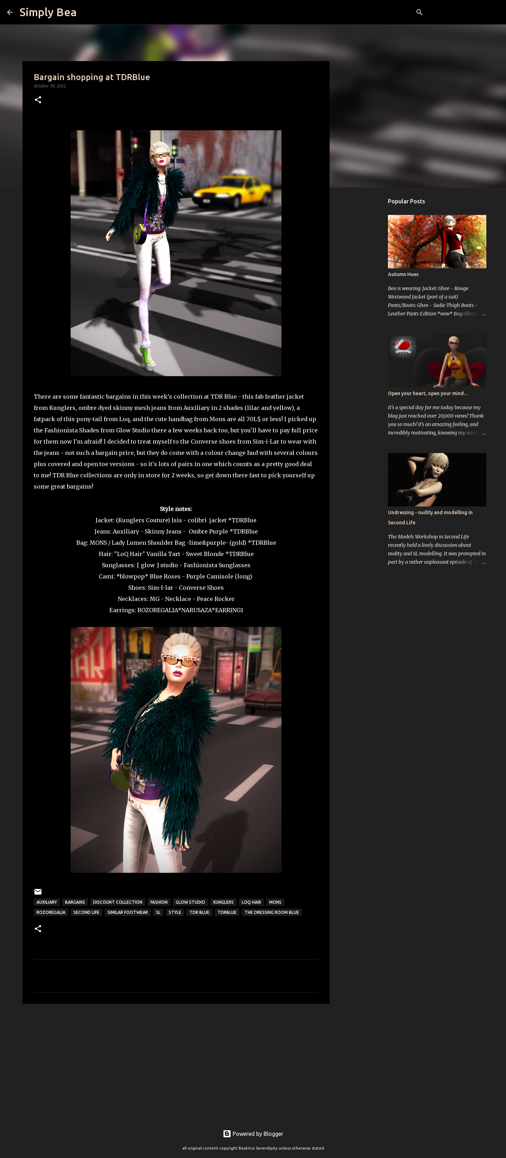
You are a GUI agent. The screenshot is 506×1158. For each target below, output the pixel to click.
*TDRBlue (242, 520)
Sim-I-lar (161, 587)
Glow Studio (190, 902)
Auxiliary (47, 902)
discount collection (117, 902)
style (175, 912)
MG (155, 598)
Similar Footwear (128, 912)
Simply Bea (48, 12)
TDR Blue (199, 912)
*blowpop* (132, 576)
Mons (275, 902)
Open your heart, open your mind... (427, 393)
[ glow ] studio (156, 565)
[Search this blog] (463, 12)
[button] (38, 100)
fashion (159, 902)
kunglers (223, 902)
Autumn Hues (403, 274)
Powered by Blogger (253, 1134)
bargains (75, 902)
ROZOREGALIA (157, 610)
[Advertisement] (176, 1063)
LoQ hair (251, 902)
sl (158, 912)
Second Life (86, 912)
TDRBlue (227, 912)
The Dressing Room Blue (272, 912)
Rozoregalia (51, 912)
